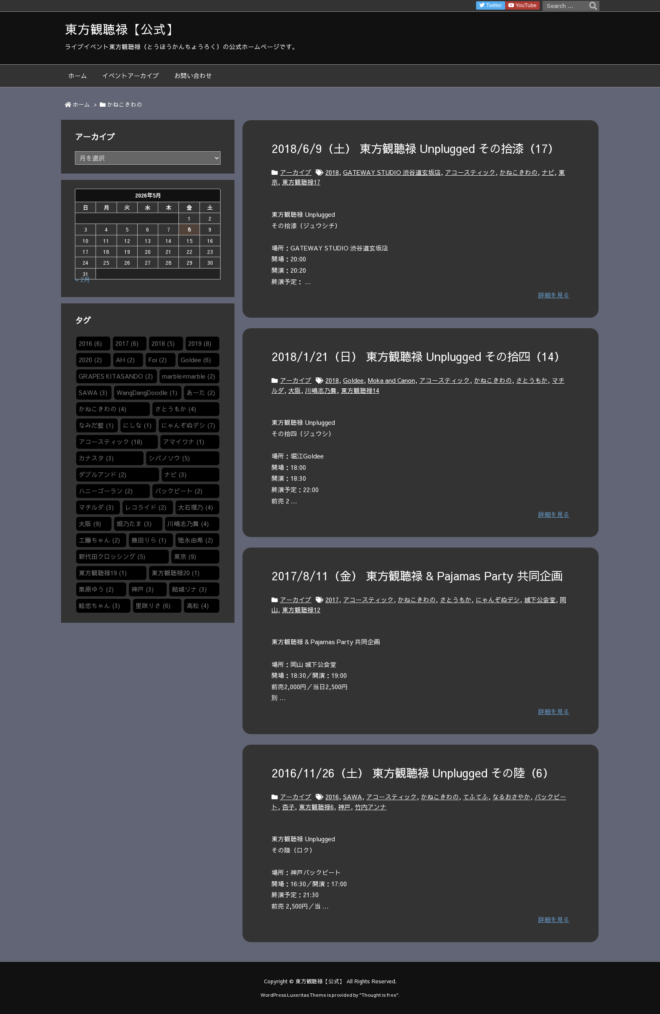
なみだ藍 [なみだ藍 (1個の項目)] (96, 425)
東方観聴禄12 (301, 610)
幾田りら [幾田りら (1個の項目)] (148, 540)
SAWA (352, 797)
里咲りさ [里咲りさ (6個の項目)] (153, 605)
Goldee (353, 380)
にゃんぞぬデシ (498, 599)
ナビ (548, 172)
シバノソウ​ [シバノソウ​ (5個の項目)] (169, 458)
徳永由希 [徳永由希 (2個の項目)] (195, 540)
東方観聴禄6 (316, 807)
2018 (332, 172)
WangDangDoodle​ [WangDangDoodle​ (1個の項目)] (147, 392)
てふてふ (475, 797)
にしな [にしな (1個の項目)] (137, 425)
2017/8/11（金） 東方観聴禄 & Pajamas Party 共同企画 (416, 575)
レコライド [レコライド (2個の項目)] (145, 507)
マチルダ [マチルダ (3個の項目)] (96, 507)
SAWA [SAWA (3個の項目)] (93, 392)
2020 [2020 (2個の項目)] (90, 360)
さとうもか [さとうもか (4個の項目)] (175, 409)
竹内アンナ (370, 807)
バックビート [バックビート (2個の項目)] (178, 491)
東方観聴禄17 (301, 182)
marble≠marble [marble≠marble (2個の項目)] (188, 376)
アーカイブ (295, 172)
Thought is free (379, 994)
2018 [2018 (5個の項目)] (163, 343)
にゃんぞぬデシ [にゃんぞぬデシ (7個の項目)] (188, 425)
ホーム (81, 104)
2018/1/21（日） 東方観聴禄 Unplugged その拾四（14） (418, 356)
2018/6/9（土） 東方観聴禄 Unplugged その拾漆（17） (415, 148)
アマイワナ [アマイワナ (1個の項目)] (183, 441)
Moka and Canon (391, 380)
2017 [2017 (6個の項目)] (126, 343)
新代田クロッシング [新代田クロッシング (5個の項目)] (112, 556)
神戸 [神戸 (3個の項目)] (142, 589)
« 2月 (82, 279)
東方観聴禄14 (360, 390)
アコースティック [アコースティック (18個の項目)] (110, 441)
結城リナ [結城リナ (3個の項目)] (189, 589)
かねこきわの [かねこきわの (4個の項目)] (102, 409)
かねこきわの (519, 172)
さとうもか (532, 380)
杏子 (288, 807)
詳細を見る (554, 295)
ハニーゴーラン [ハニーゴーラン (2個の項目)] (106, 491)
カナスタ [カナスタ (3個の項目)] (96, 458)
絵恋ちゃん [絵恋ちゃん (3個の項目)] (99, 605)
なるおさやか (511, 797)
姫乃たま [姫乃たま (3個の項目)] (134, 523)
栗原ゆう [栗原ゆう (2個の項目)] (96, 589)
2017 (332, 599)
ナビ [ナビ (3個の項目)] (175, 474)
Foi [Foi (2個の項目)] (157, 360)
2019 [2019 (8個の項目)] (199, 343)
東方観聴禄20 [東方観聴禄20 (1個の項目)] (176, 573)
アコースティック (470, 172)
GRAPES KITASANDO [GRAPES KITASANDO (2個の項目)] (116, 376)
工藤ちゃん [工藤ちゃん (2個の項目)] (99, 540)
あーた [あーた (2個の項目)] (200, 392)
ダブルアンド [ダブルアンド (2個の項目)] (102, 474)
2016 (332, 797)
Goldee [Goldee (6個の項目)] (196, 360)
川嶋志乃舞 (321, 390)
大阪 (294, 390)
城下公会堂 (540, 599)
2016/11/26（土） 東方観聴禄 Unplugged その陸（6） (412, 772)
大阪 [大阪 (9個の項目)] (90, 523)
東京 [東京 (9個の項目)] (185, 556)
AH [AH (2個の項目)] (125, 360)
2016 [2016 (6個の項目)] (90, 343)
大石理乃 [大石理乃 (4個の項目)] (195, 507)
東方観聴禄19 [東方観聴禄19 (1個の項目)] (103, 573)
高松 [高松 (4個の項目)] (197, 605)
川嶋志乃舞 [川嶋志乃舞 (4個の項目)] (188, 523)
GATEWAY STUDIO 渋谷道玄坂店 (392, 172)
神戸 (344, 807)
